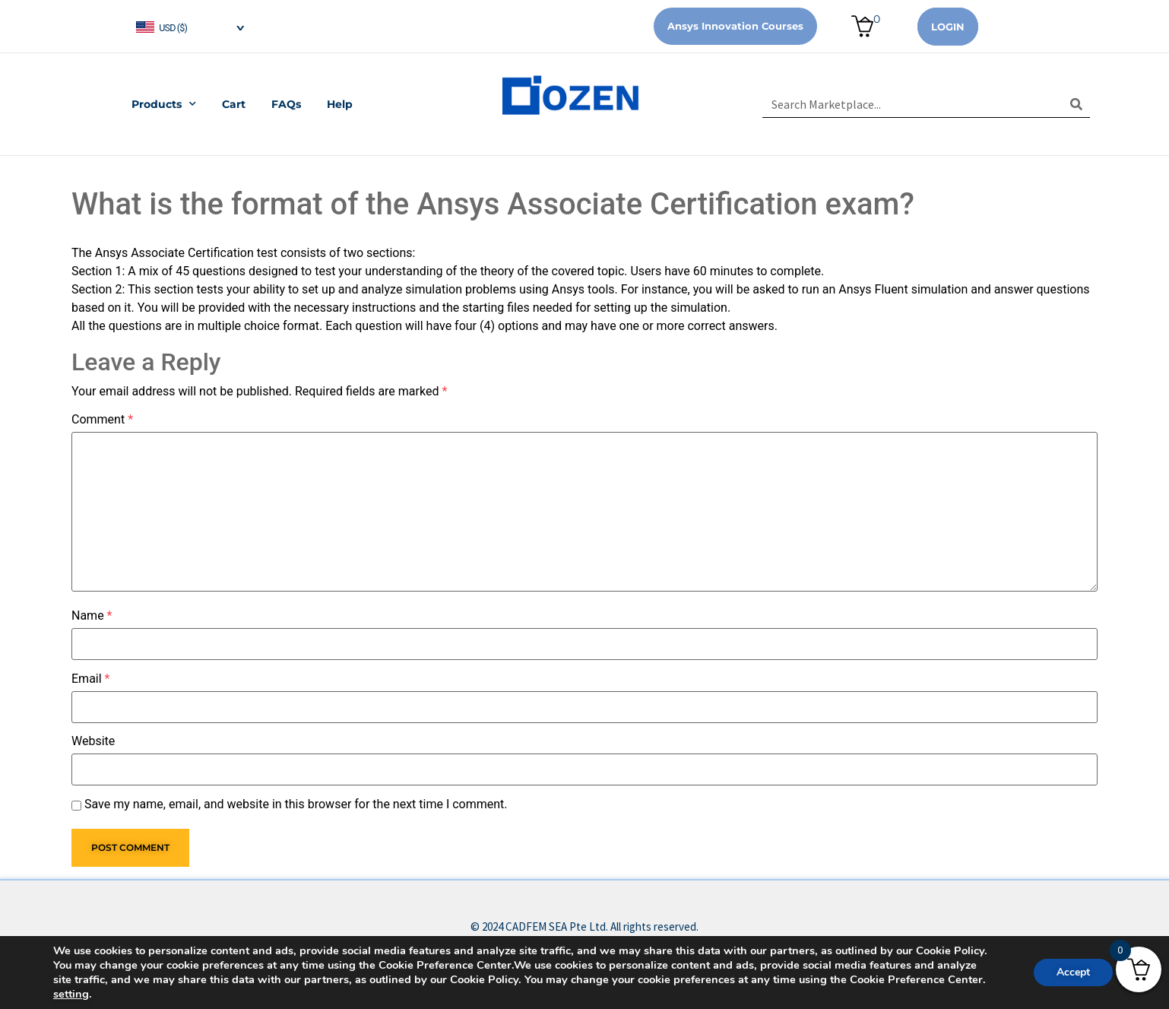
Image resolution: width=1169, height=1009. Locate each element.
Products (163, 104)
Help (340, 104)
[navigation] (189, 26)
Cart (234, 104)
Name (91, 616)
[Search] (1076, 104)
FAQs (286, 104)
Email (90, 679)
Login (948, 27)
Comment (102, 420)
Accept (1073, 972)
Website (93, 741)
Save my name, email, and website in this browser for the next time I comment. (296, 804)
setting (71, 994)
